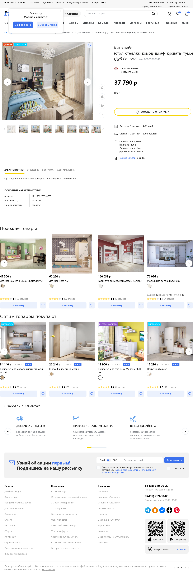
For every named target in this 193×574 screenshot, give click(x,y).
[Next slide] (87, 82)
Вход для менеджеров (15, 555)
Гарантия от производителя (18, 549)
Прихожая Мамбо (157, 370)
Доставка (48, 2)
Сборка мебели (127, 159)
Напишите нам (156, 2)
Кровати (119, 23)
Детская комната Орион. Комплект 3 (21, 282)
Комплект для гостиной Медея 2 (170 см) (119, 372)
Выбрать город (47, 24)
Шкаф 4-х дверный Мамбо (64, 370)
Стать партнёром (176, 2)
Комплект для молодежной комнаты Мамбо (21, 372)
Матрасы (135, 23)
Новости (102, 515)
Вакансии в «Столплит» (110, 521)
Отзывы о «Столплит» (109, 504)
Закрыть (181, 567)
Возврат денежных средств (65, 549)
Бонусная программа (77, 2)
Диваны (88, 23)
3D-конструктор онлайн (63, 504)
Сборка (8, 532)
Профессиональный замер (17, 504)
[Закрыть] (60, 11)
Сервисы (70, 13)
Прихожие (170, 23)
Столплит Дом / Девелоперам (66, 544)
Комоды (103, 23)
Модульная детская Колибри (163, 282)
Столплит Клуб (58, 493)
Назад (8, 32)
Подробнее (48, 569)
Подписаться (174, 461)
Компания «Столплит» (109, 498)
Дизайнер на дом (13, 493)
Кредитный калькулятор (63, 527)
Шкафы (73, 23)
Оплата (60, 2)
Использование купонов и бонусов (69, 498)
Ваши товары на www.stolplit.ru (113, 538)
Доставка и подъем (14, 510)
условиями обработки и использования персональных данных (129, 473)
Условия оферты (59, 532)
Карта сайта (104, 527)
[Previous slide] (7, 82)
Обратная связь (12, 544)
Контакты (103, 532)
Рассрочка (9, 527)
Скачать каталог (106, 510)
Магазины (34, 2)
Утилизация (10, 538)
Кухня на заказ (11, 498)
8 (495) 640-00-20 (156, 487)
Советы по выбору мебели (64, 538)
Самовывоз (10, 515)
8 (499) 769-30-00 (177, 6)
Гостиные (152, 23)
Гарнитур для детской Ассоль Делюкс (119, 282)
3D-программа (99, 2)
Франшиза (103, 544)
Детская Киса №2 (59, 282)
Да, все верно (23, 24)
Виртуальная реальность (64, 515)
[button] (4, 265)
